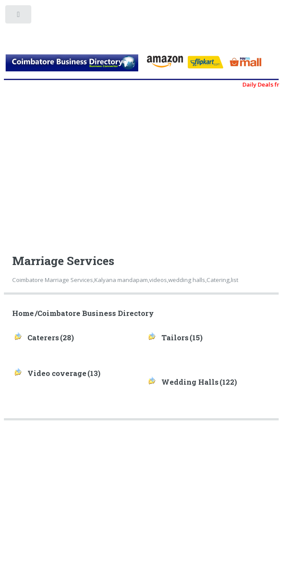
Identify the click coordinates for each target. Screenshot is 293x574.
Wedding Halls (190, 382)
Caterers (43, 337)
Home (23, 313)
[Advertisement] (144, 167)
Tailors (175, 337)
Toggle (19, 16)
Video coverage (57, 373)
